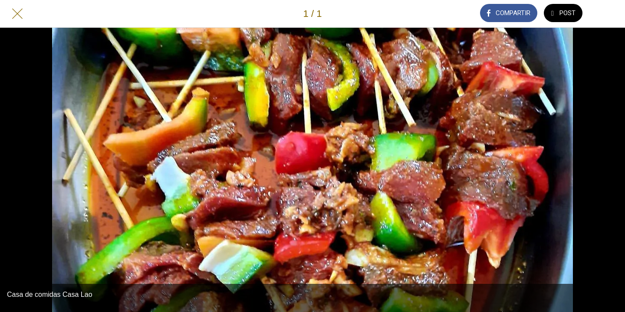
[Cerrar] (17, 14)
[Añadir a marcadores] (607, 13)
